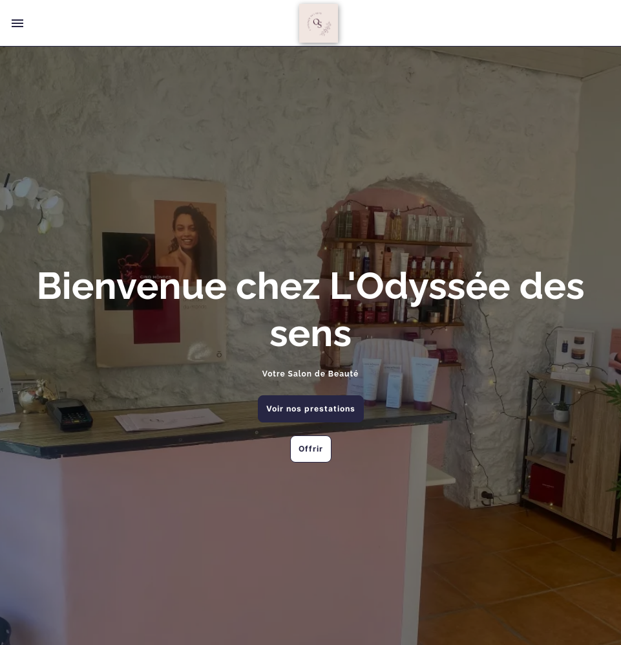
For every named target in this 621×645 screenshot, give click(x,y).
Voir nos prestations (310, 408)
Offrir (311, 449)
